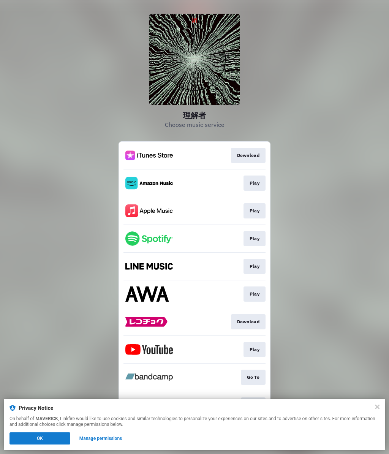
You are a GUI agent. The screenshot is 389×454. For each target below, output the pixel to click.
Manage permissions (100, 438)
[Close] (377, 407)
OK (40, 438)
